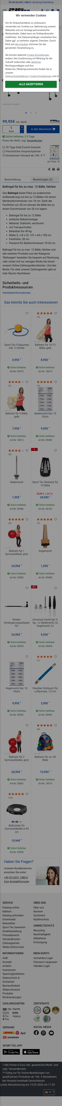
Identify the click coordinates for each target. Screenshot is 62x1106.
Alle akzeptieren (31, 84)
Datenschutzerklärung (16, 76)
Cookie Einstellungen (38, 55)
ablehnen (36, 62)
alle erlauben (21, 44)
